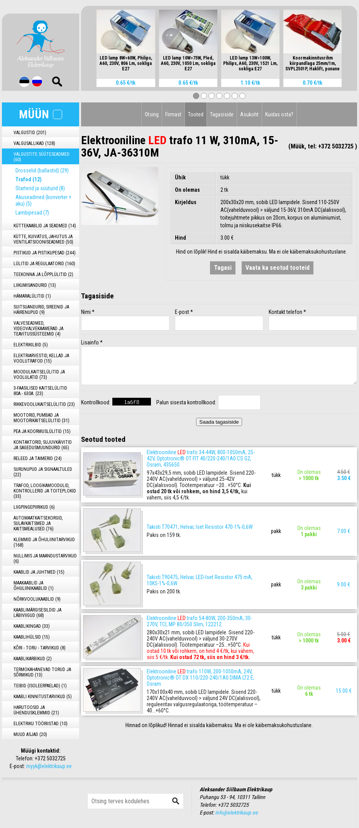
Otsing (152, 114)
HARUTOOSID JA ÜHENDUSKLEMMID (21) (36, 710)
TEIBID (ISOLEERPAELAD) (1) (40, 685)
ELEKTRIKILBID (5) (31, 345)
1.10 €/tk (250, 83)
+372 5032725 (50, 758)
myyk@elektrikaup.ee (49, 766)
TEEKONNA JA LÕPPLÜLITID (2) (43, 274)
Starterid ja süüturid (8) (40, 188)
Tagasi (223, 267)
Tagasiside (222, 114)
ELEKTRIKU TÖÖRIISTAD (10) (41, 723)
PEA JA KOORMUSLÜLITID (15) (42, 431)
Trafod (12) (28, 179)
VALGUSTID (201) (30, 132)
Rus (37, 81)
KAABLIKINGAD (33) (32, 626)
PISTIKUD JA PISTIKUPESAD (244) (45, 253)
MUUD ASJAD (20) (30, 734)
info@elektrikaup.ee (236, 812)
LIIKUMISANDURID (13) (35, 285)
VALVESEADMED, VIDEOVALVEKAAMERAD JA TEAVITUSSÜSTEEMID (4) (38, 328)
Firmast (173, 114)
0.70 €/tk (312, 83)
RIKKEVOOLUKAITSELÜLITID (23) (44, 404)
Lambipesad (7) (32, 213)
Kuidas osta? (279, 114)
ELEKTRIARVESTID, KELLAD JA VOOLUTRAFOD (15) (41, 358)
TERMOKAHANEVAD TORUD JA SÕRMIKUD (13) (42, 672)
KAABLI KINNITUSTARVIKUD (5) (43, 696)
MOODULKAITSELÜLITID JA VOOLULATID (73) (39, 374)
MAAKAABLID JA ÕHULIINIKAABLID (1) (34, 585)
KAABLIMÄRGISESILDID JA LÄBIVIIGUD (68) (37, 612)
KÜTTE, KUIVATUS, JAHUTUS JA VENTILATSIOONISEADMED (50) (43, 239)
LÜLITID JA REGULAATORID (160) (44, 263)
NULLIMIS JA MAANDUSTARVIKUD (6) (45, 558)
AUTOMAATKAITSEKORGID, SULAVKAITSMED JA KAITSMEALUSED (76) (38, 523)
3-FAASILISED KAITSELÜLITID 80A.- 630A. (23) (40, 390)
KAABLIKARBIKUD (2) (33, 658)
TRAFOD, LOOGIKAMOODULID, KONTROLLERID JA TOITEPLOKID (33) (45, 491)
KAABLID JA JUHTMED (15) (39, 572)
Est (24, 81)
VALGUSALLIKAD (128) (34, 143)
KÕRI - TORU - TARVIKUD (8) (40, 648)
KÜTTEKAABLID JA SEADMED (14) (45, 225)
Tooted (195, 114)
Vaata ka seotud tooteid (278, 267)
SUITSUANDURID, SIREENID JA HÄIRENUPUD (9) (41, 309)
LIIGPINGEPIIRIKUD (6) (34, 507)
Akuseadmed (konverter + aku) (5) (43, 200)
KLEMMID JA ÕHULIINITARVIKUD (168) (44, 542)
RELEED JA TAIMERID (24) (38, 458)
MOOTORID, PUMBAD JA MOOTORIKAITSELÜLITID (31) (41, 417)
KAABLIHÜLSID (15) (32, 637)
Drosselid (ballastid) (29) (42, 170)
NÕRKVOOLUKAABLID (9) (37, 599)
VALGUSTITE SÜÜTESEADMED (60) (41, 157)
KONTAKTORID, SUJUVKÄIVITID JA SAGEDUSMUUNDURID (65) (43, 445)
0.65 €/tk (125, 83)
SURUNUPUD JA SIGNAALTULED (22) (43, 472)
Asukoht (249, 114)
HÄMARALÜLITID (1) (32, 296)
